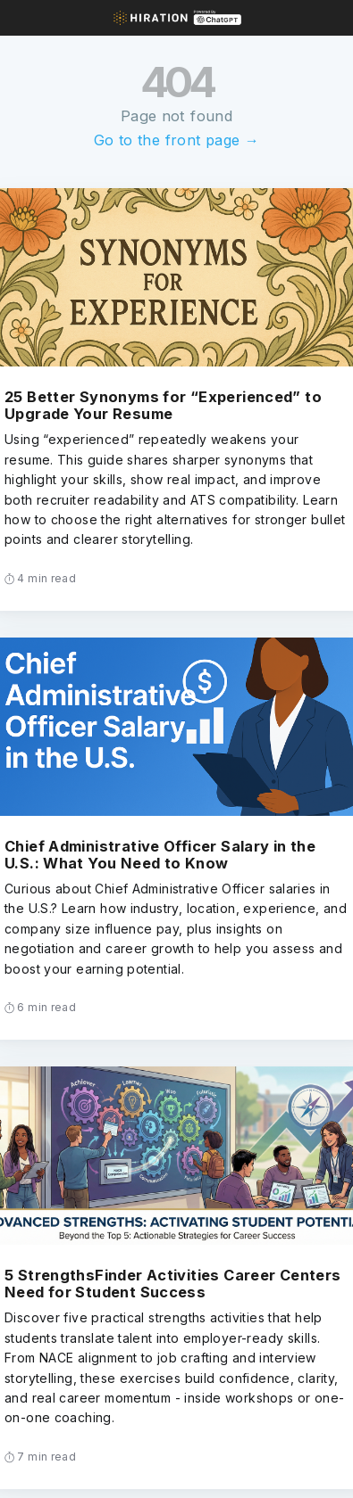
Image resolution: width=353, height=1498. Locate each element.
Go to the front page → (176, 140)
